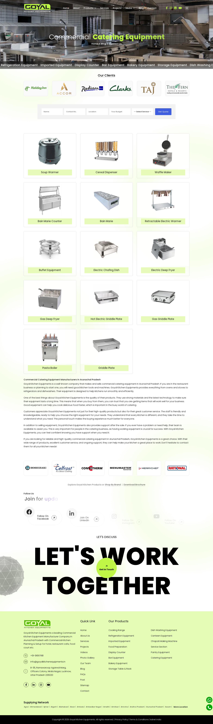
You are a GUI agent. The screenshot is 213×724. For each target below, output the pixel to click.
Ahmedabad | (36, 707)
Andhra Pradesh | (138, 707)
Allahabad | (64, 707)
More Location (181, 707)
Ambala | (81, 707)
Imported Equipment (119, 641)
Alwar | (73, 707)
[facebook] (167, 8)
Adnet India (155, 719)
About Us (85, 635)
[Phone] (209, 707)
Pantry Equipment (160, 652)
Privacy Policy (121, 719)
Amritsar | (115, 707)
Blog (141, 8)
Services (104, 8)
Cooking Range (117, 630)
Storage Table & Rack (120, 668)
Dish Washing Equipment (164, 630)
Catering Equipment (161, 657)
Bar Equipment (116, 657)
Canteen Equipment (161, 635)
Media (129, 8)
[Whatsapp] (209, 700)
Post (82, 679)
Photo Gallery (87, 657)
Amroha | (125, 707)
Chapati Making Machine (164, 641)
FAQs (82, 674)
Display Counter (117, 652)
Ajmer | (46, 707)
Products (88, 8)
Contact (152, 8)
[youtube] (180, 8)
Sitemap (84, 685)
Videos (84, 652)
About (76, 8)
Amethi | (107, 707)
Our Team (85, 663)
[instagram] (171, 8)
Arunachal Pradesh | (155, 707)
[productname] (142, 111)
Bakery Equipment (118, 663)
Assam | (169, 707)
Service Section (159, 646)
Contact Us (115, 43)
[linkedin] (175, 8)
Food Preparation (118, 646)
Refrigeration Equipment (121, 635)
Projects (117, 8)
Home (66, 8)
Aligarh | (54, 707)
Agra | (27, 707)
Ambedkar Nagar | (94, 707)
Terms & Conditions (139, 719)
